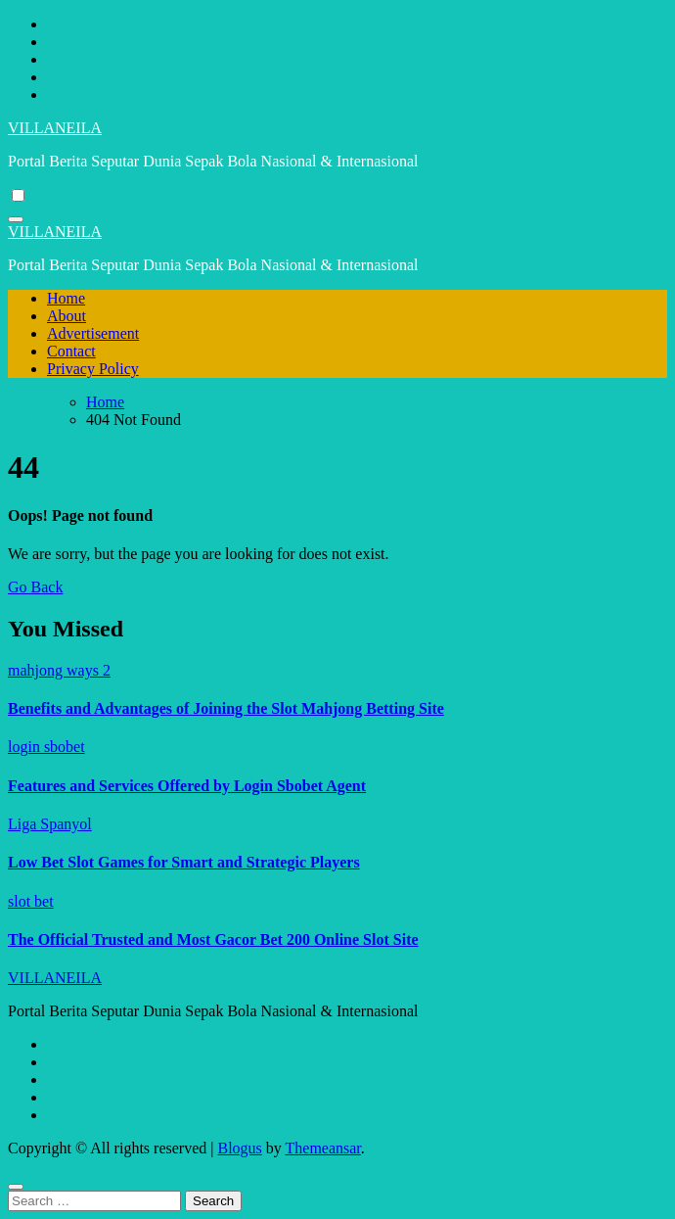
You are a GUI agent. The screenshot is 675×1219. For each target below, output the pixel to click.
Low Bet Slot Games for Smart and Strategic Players (184, 862)
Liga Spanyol (50, 824)
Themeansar (323, 1148)
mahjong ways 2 (59, 670)
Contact (71, 351)
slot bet (31, 901)
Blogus (239, 1148)
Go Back (35, 587)
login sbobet (46, 746)
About (66, 315)
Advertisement (93, 333)
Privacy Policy (93, 368)
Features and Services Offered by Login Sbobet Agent (187, 785)
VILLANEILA (55, 127)
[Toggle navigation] (15, 219)
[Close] (15, 1187)
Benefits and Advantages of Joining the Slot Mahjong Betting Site (226, 708)
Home (66, 298)
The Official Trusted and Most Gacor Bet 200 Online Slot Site (213, 939)
